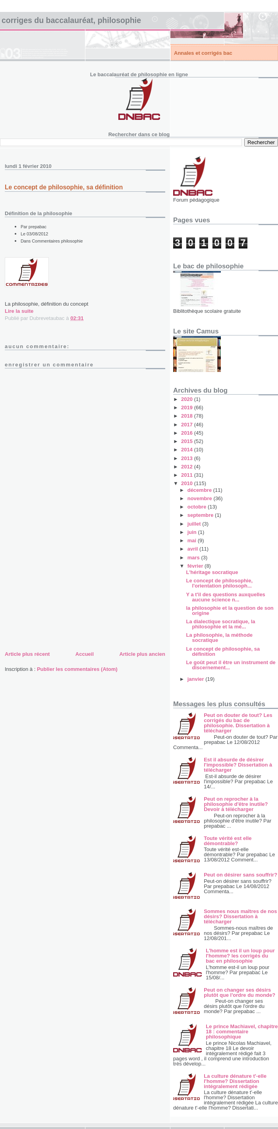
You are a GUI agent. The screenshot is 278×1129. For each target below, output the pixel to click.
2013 (187, 458)
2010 (187, 483)
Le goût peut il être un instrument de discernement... (230, 664)
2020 (187, 399)
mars (194, 558)
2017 (187, 425)
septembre (201, 515)
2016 (187, 433)
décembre (200, 490)
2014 (187, 450)
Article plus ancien (142, 654)
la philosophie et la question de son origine (229, 610)
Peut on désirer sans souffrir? (240, 875)
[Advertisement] (64, 593)
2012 (187, 467)
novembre (200, 498)
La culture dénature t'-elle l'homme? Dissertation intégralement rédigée (235, 1081)
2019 (187, 407)
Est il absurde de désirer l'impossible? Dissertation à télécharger (238, 765)
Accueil (84, 654)
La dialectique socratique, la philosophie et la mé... (220, 624)
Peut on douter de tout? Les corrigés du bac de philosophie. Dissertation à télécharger (238, 723)
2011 (187, 475)
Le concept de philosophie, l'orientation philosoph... (219, 583)
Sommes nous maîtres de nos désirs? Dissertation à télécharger (240, 916)
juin (192, 532)
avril (193, 549)
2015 (187, 441)
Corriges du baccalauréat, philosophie (71, 20)
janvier (196, 679)
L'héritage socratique (212, 572)
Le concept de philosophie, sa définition (223, 651)
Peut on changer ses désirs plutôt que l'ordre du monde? (239, 992)
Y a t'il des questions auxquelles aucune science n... (225, 597)
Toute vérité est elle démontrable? (227, 840)
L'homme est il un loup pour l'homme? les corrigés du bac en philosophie (240, 956)
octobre (197, 507)
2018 (187, 416)
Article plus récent (27, 654)
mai (192, 540)
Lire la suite (19, 311)
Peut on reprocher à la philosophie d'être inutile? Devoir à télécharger (236, 804)
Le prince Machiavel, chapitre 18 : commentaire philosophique (242, 1031)
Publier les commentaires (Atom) (77, 669)
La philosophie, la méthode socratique (219, 637)
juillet (195, 524)
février (196, 566)
